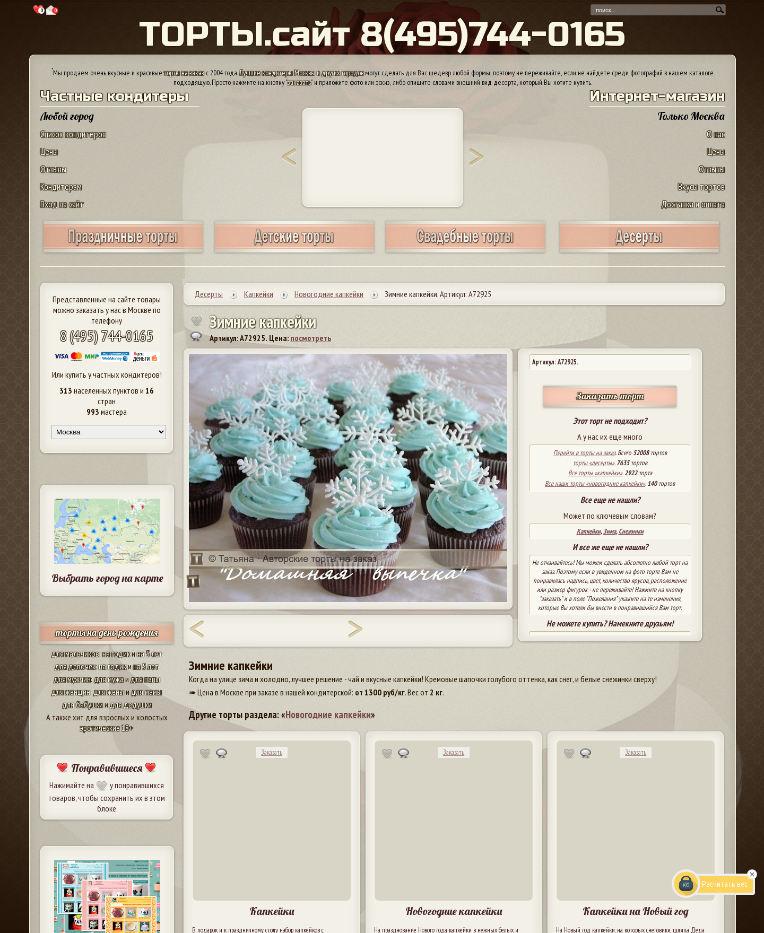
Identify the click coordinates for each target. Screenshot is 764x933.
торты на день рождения (107, 632)
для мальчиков (75, 653)
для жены (108, 691)
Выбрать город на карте (107, 578)
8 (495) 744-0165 (106, 335)
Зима (609, 531)
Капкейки (589, 531)
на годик (116, 653)
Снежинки (631, 531)
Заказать (271, 752)
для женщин (70, 691)
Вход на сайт (62, 204)
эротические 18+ (106, 727)
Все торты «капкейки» (595, 472)
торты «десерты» (593, 462)
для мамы (146, 691)
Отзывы (53, 169)
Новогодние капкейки (328, 714)
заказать (299, 82)
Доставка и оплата (693, 204)
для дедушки (131, 704)
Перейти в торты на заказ (584, 452)
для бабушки (82, 704)
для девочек (75, 666)
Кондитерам (61, 186)
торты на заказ (184, 72)
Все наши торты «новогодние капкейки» (595, 483)
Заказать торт (610, 396)
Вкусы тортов (701, 186)
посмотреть (310, 338)
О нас (716, 134)
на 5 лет (149, 653)
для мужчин (72, 679)
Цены (49, 151)
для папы (145, 679)
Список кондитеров (73, 134)
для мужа (109, 679)
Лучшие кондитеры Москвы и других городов (301, 72)
